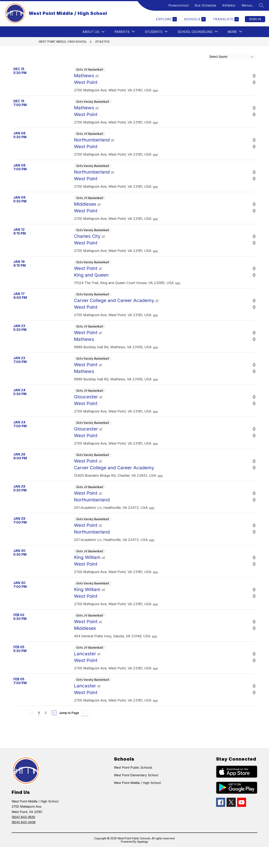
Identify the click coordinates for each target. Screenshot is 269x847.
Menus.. (248, 5)
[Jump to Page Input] (85, 712)
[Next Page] (54, 713)
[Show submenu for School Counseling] (195, 31)
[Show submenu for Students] (153, 31)
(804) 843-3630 (23, 817)
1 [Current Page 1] (38, 713)
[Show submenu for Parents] (122, 31)
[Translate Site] (225, 19)
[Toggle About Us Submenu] (103, 31)
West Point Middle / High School (63, 41)
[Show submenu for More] (232, 31)
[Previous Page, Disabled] (30, 713)
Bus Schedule (205, 5)
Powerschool (178, 5)
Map (155, 90)
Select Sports (218, 56)
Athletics (229, 5)
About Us (90, 32)
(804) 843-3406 (24, 822)
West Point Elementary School (136, 775)
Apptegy (142, 841)
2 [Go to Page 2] (45, 713)
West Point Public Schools (133, 767)
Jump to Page (69, 713)
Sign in (255, 19)
